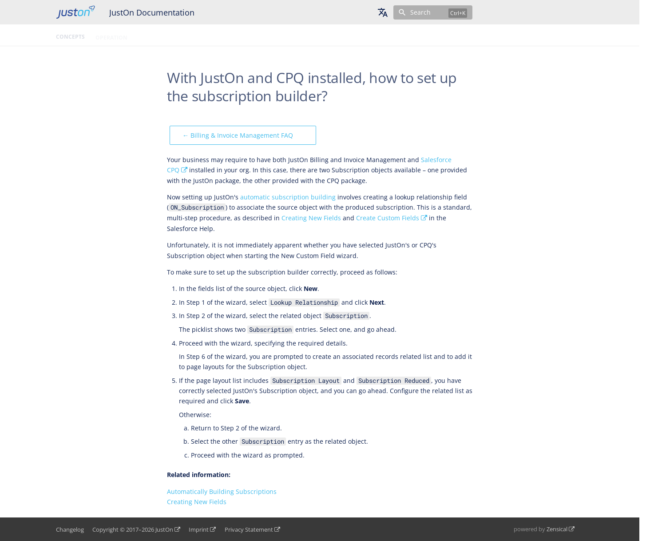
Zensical (557, 529)
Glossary (209, 35)
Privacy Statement (249, 529)
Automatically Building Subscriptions (222, 491)
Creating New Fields (311, 218)
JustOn (164, 529)
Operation (111, 35)
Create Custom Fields (387, 218)
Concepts (70, 35)
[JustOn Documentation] (75, 12)
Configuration (161, 35)
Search (420, 12)
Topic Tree (249, 35)
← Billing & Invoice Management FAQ (237, 135)
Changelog (70, 529)
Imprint (199, 529)
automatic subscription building (288, 197)
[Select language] (383, 12)
